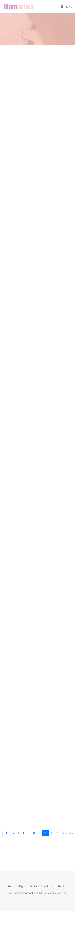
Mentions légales (18, 886)
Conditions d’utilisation (54, 886)
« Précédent (11, 833)
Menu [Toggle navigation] (67, 6)
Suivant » (67, 833)
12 (57, 833)
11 (51, 833)
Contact (34, 886)
